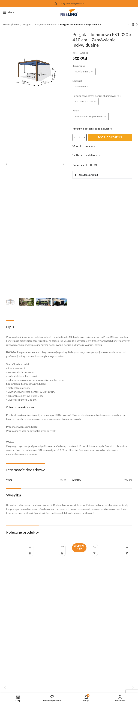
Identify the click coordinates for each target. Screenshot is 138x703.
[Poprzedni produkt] (128, 25)
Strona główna (11, 24)
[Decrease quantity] (75, 137)
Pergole (27, 24)
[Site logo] (69, 12)
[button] (6, 163)
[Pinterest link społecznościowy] (95, 165)
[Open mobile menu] (8, 12)
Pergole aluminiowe (45, 24)
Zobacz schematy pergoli (20, 407)
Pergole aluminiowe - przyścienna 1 (80, 24)
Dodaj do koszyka (110, 137)
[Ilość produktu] (79, 137)
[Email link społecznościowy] (91, 165)
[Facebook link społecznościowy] (87, 165)
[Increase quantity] (84, 137)
